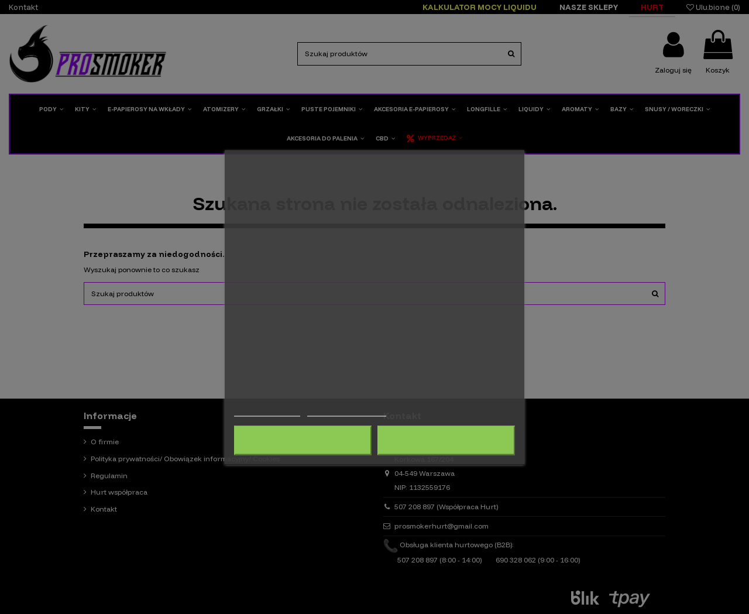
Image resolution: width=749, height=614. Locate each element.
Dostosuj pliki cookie (347, 411)
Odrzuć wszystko (302, 440)
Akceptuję (446, 440)
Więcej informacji (267, 411)
